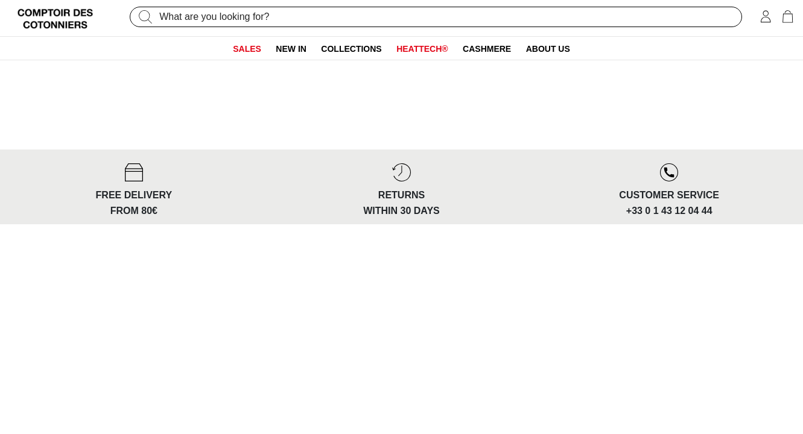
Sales (247, 49)
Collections (351, 49)
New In (291, 49)
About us (548, 49)
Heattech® (422, 49)
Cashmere (487, 49)
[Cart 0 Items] (787, 17)
